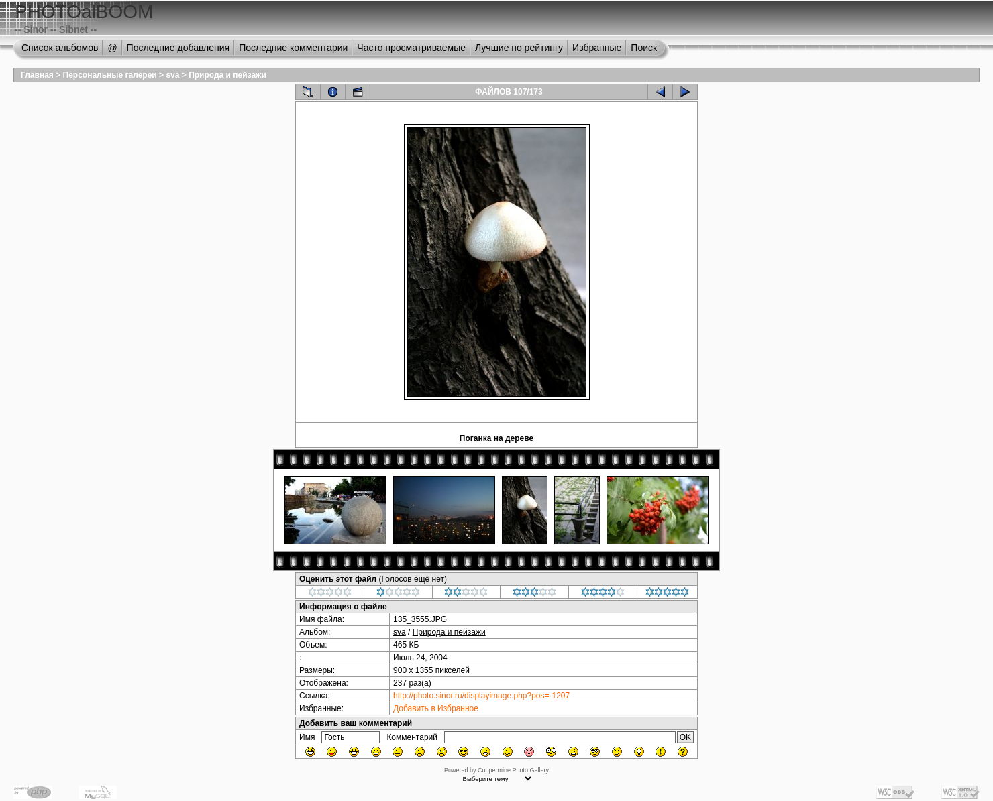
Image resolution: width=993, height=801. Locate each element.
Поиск (644, 47)
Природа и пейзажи (227, 75)
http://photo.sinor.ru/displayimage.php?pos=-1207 (481, 695)
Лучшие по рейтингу (519, 47)
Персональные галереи (110, 75)
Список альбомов (59, 47)
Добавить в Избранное (435, 708)
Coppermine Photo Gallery (513, 770)
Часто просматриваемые (411, 47)
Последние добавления (178, 47)
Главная (37, 75)
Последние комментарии (293, 47)
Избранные (596, 47)
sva (172, 75)
